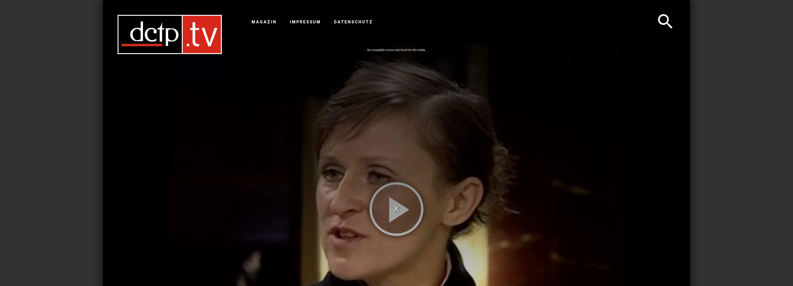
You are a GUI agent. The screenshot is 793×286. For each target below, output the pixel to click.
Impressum (305, 22)
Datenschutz (353, 22)
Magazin (264, 22)
